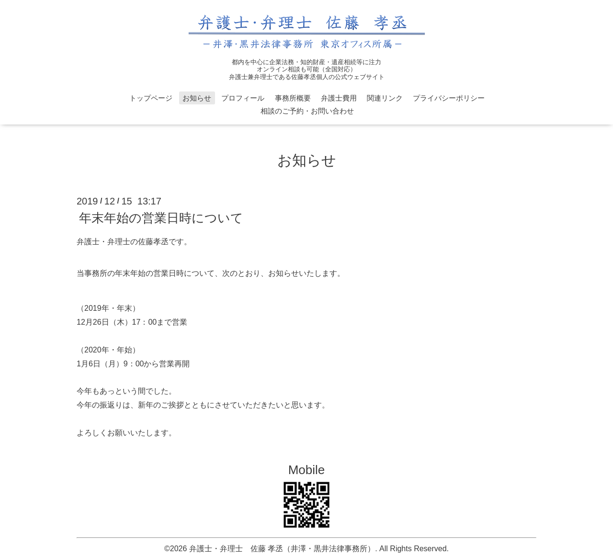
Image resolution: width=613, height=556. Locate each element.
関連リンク (385, 98)
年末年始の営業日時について (161, 218)
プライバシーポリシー (449, 98)
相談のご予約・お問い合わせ (307, 111)
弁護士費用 (339, 98)
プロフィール (242, 98)
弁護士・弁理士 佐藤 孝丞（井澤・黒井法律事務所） (282, 549)
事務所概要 (293, 98)
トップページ (150, 98)
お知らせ (196, 98)
